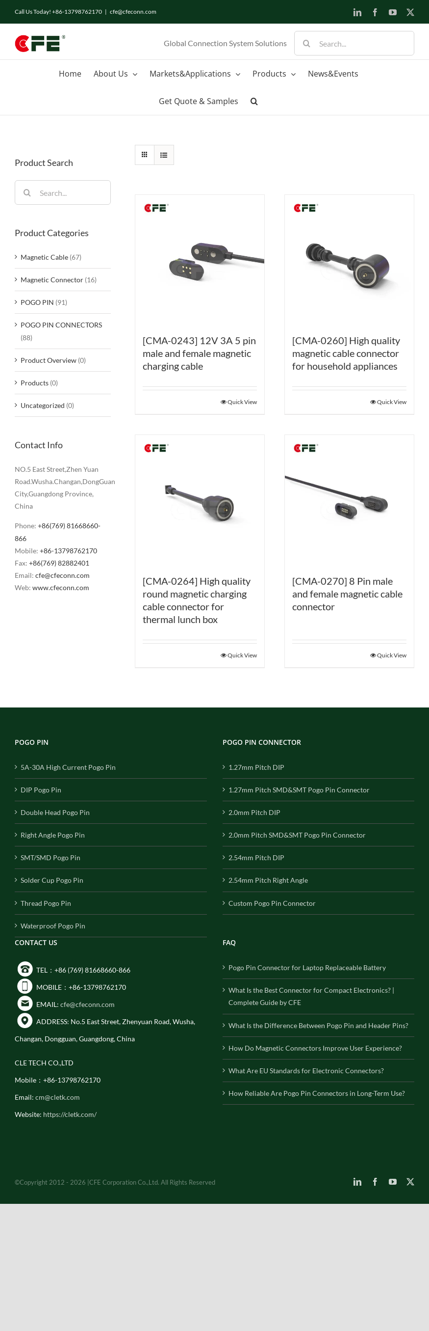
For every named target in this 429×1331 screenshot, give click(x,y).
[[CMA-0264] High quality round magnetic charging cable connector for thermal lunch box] (199, 499)
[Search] (306, 43)
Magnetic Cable (44, 257)
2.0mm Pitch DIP (254, 812)
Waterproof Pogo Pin (53, 926)
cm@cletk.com (57, 1097)
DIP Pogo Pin (41, 790)
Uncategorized (43, 405)
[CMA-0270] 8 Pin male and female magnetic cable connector (347, 593)
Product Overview (48, 360)
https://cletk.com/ (70, 1114)
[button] (254, 101)
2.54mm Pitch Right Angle (268, 880)
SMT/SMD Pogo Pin (50, 857)
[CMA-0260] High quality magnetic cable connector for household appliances (346, 353)
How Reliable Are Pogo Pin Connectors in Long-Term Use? (316, 1093)
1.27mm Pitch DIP (256, 767)
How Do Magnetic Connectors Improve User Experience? (315, 1048)
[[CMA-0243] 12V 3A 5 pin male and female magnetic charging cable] (199, 259)
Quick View (242, 402)
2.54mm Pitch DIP (256, 857)
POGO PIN (37, 302)
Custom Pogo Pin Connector (272, 903)
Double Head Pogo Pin (55, 812)
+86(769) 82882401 (59, 563)
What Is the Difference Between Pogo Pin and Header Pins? (318, 1025)
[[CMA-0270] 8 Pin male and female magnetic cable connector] (349, 499)
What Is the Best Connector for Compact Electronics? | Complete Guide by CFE (311, 996)
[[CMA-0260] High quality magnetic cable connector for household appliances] (349, 259)
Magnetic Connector (52, 279)
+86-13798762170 (68, 550)
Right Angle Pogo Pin (53, 835)
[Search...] (354, 43)
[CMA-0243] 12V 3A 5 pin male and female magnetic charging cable (199, 353)
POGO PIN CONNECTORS (61, 325)
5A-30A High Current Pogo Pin (68, 767)
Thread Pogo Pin (46, 903)
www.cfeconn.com (60, 587)
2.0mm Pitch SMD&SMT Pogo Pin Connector (297, 835)
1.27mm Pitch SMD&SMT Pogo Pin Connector (299, 790)
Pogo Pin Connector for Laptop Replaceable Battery (307, 967)
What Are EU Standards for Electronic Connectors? (306, 1070)
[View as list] (164, 154)
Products (35, 383)
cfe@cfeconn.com (133, 11)
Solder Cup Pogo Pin (52, 880)
